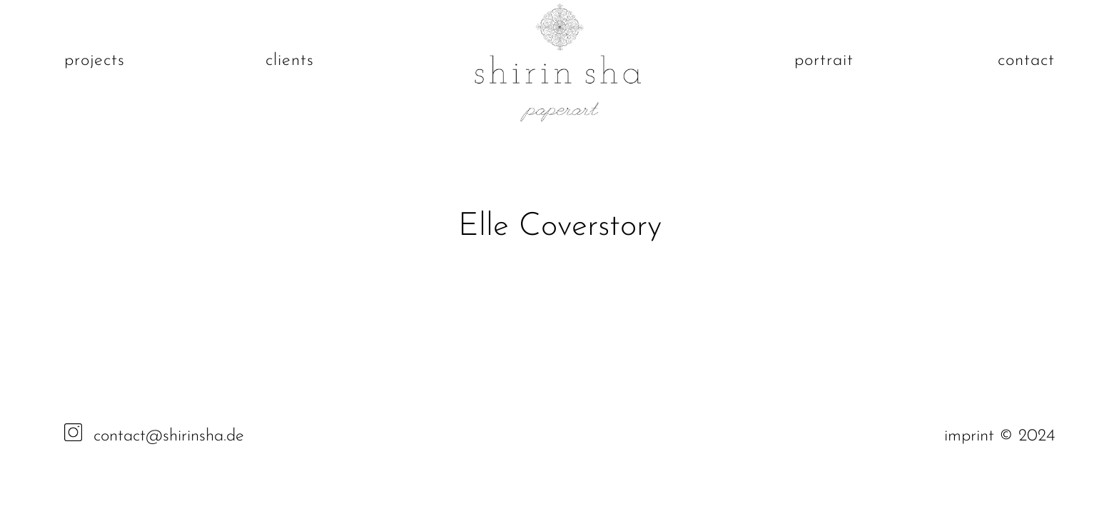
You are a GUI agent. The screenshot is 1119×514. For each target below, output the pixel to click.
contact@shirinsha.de (168, 436)
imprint (971, 436)
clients (289, 60)
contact (1026, 60)
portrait (824, 60)
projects (94, 60)
